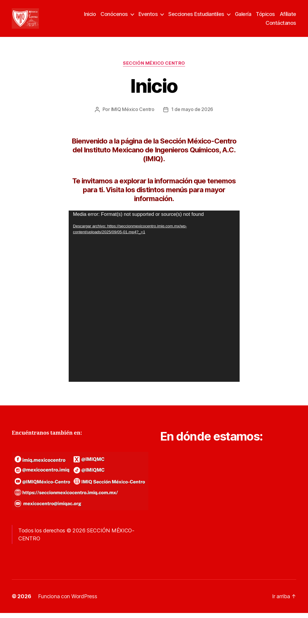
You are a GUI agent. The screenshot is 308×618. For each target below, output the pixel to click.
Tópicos (265, 17)
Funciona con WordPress (67, 601)
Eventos (148, 17)
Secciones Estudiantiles (196, 17)
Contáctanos (281, 25)
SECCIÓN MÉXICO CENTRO (154, 68)
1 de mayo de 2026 (192, 114)
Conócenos (114, 17)
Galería (243, 17)
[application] (154, 301)
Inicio (90, 17)
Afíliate (288, 17)
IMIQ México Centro (132, 114)
